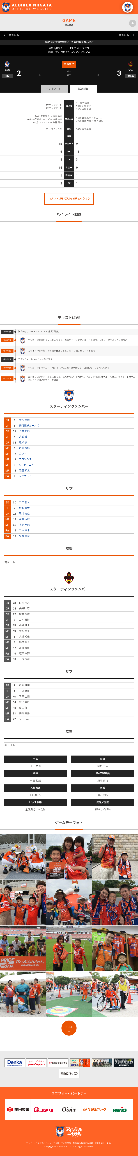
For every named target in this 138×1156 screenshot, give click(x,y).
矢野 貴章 (24, 536)
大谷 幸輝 (24, 420)
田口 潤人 (24, 502)
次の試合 (124, 35)
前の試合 (14, 35)
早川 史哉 (24, 513)
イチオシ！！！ (54, 89)
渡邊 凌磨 (24, 519)
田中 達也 (24, 530)
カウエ (23, 454)
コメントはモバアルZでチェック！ (69, 199)
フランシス (25, 459)
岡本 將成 (24, 431)
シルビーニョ (26, 465)
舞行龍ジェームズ (29, 426)
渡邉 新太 (24, 470)
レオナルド (25, 476)
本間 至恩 (24, 525)
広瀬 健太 (24, 508)
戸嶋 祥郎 (24, 448)
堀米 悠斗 (24, 442)
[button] (127, 7)
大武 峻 (23, 437)
